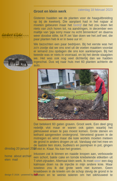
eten (8, 159)
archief (26, 156)
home (8, 156)
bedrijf (77, 25)
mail (15, 159)
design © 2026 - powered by (21, 174)
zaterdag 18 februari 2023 (95, 10)
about (17, 156)
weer (97, 161)
